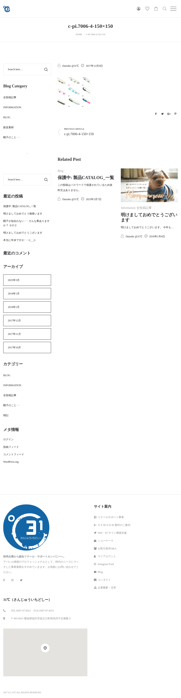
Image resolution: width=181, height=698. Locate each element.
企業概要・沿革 (105, 587)
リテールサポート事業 (109, 517)
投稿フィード (11, 447)
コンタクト (102, 579)
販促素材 (8, 127)
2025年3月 (14, 280)
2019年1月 (14, 293)
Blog (60, 171)
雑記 (5, 415)
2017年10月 (14, 347)
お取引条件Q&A (105, 548)
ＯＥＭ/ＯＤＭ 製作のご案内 (112, 525)
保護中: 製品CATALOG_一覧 (86, 177)
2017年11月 (14, 334)
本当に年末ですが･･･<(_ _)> (19, 240)
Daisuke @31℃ (68, 65)
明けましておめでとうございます (22, 232)
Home (79, 34)
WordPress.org (10, 461)
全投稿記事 (144, 207)
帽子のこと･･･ (11, 137)
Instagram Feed (104, 564)
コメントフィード (13, 454)
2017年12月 (14, 320)
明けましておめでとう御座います (22, 213)
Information (128, 207)
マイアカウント (105, 556)
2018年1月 (14, 307)
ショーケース (103, 540)
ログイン (8, 439)
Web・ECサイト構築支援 (110, 532)
